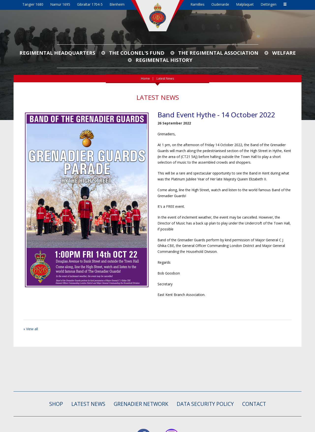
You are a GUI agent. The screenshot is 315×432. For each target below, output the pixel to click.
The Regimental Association (218, 52)
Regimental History (164, 59)
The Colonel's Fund (136, 52)
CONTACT (254, 403)
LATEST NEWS (88, 403)
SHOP (56, 403)
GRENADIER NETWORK (141, 403)
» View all (30, 329)
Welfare (284, 52)
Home (145, 78)
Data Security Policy (205, 403)
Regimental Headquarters (57, 52)
